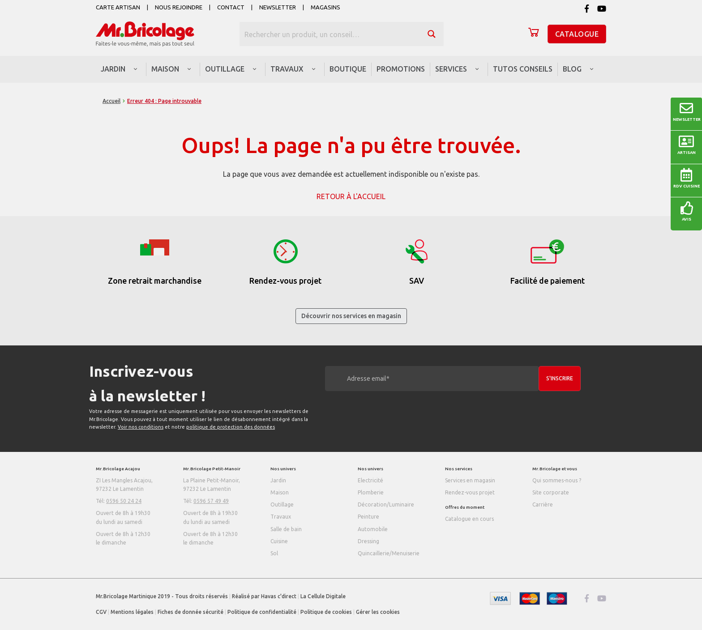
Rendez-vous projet (470, 492)
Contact (230, 7)
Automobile (373, 529)
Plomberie (371, 492)
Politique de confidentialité (261, 612)
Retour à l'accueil (351, 196)
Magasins (325, 7)
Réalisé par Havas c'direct (264, 596)
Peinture (368, 516)
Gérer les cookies (378, 612)
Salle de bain (286, 529)
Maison (279, 492)
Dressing (368, 541)
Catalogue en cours (469, 519)
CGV (101, 612)
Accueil (111, 101)
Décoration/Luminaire (386, 504)
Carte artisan (118, 7)
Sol (274, 553)
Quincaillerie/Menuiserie (388, 553)
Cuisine (279, 541)
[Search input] (329, 34)
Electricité (370, 480)
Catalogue (577, 34)
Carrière (542, 504)
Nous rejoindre (178, 7)
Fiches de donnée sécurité (190, 612)
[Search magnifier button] (431, 34)
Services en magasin (470, 480)
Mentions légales (132, 612)
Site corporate (550, 492)
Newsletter (277, 7)
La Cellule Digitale (323, 596)
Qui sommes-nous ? (556, 480)
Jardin (278, 480)
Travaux (280, 516)
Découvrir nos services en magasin (351, 315)
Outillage (282, 504)
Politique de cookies (326, 612)
